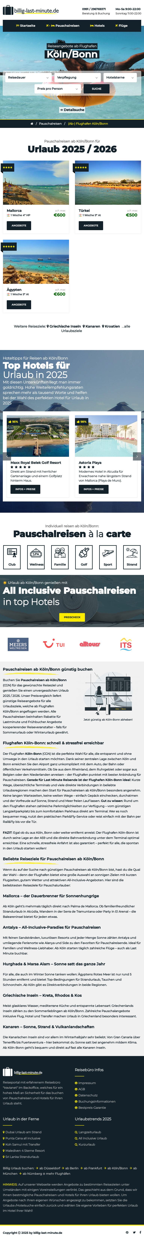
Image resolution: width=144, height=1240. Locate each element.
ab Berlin (72, 1168)
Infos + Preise (25, 488)
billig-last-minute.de (47, 1232)
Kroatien (112, 326)
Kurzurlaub (87, 1144)
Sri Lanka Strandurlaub (22, 1156)
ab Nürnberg (32, 1173)
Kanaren (93, 326)
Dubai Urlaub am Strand (23, 1132)
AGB (81, 1089)
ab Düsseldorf (49, 1168)
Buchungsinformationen (97, 1101)
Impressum (87, 1083)
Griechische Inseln (65, 326)
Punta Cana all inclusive (22, 1138)
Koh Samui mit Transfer (22, 1144)
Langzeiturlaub (90, 1132)
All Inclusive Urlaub (93, 1138)
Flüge (123, 25)
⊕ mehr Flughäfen (56, 1173)
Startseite (27, 25)
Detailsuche (72, 110)
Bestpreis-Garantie (92, 1107)
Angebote (19, 225)
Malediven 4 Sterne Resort (25, 1150)
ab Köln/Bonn (117, 1168)
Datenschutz (88, 1095)
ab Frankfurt (93, 1168)
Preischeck (72, 617)
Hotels (99, 25)
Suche (96, 88)
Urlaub (8, 1103)
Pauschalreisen (67, 25)
